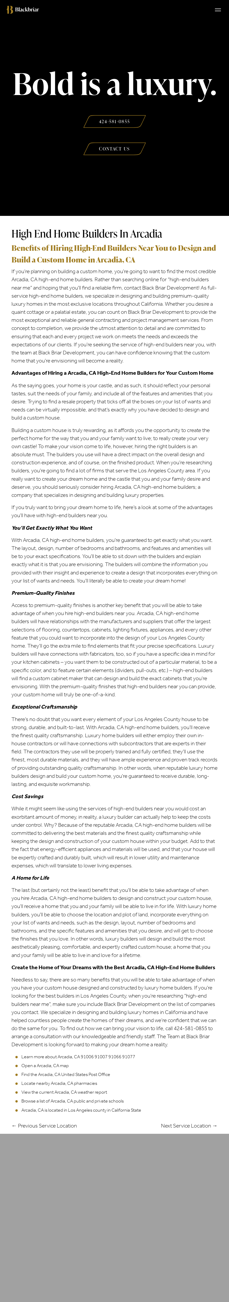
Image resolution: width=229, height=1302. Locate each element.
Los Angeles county (87, 1110)
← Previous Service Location (44, 1126)
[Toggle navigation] (218, 10)
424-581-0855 (190, 1028)
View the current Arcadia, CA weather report (64, 1092)
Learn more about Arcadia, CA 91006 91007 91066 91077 (78, 1057)
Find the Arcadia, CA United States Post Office (65, 1074)
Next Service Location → (189, 1126)
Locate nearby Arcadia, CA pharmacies (59, 1083)
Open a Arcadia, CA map (45, 1065)
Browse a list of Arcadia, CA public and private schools (72, 1101)
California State (126, 1110)
